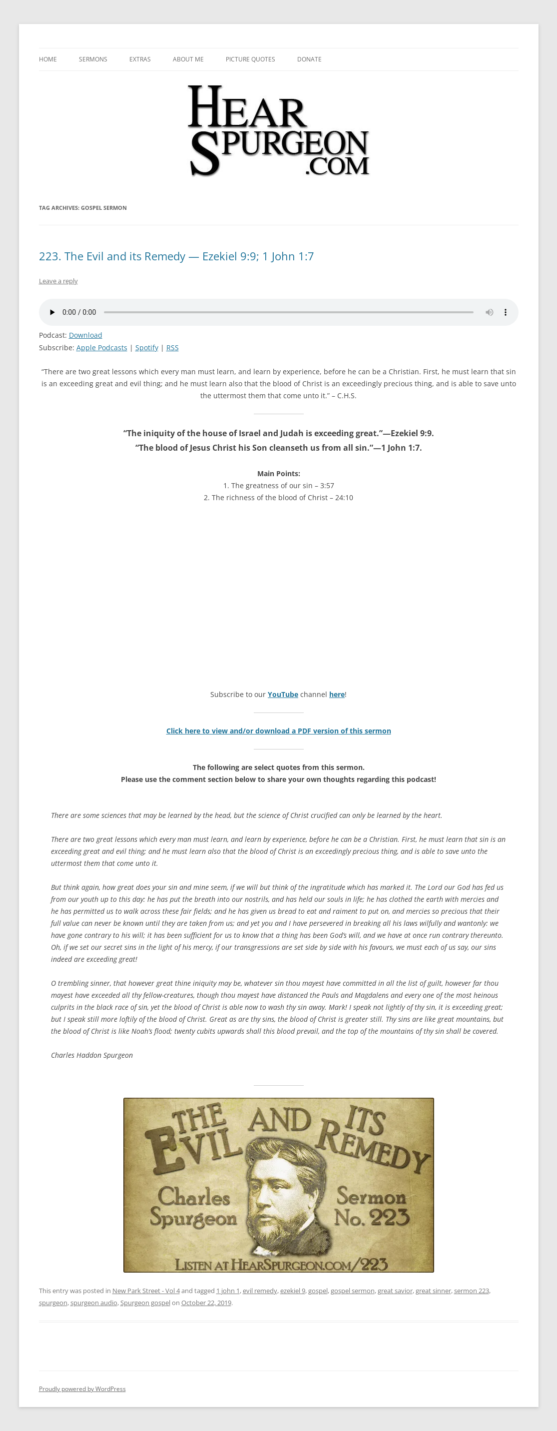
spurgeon (53, 1302)
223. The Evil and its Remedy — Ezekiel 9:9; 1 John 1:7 (176, 255)
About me (188, 59)
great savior (395, 1290)
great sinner (433, 1290)
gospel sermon (353, 1290)
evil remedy (260, 1290)
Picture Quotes (250, 59)
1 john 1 (228, 1290)
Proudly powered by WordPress (82, 1389)
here (337, 694)
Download (85, 335)
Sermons (93, 59)
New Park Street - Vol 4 (146, 1290)
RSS (172, 347)
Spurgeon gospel (145, 1302)
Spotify (146, 347)
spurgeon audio (93, 1302)
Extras (140, 59)
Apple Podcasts (101, 347)
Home (48, 59)
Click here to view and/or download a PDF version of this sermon (278, 730)
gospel (318, 1290)
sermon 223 (471, 1290)
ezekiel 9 (292, 1290)
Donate (309, 59)
